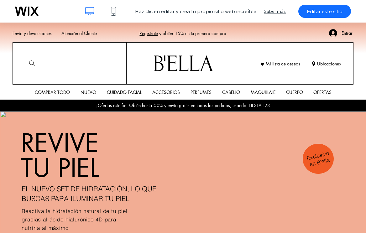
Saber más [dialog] (275, 11)
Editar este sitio (324, 11)
